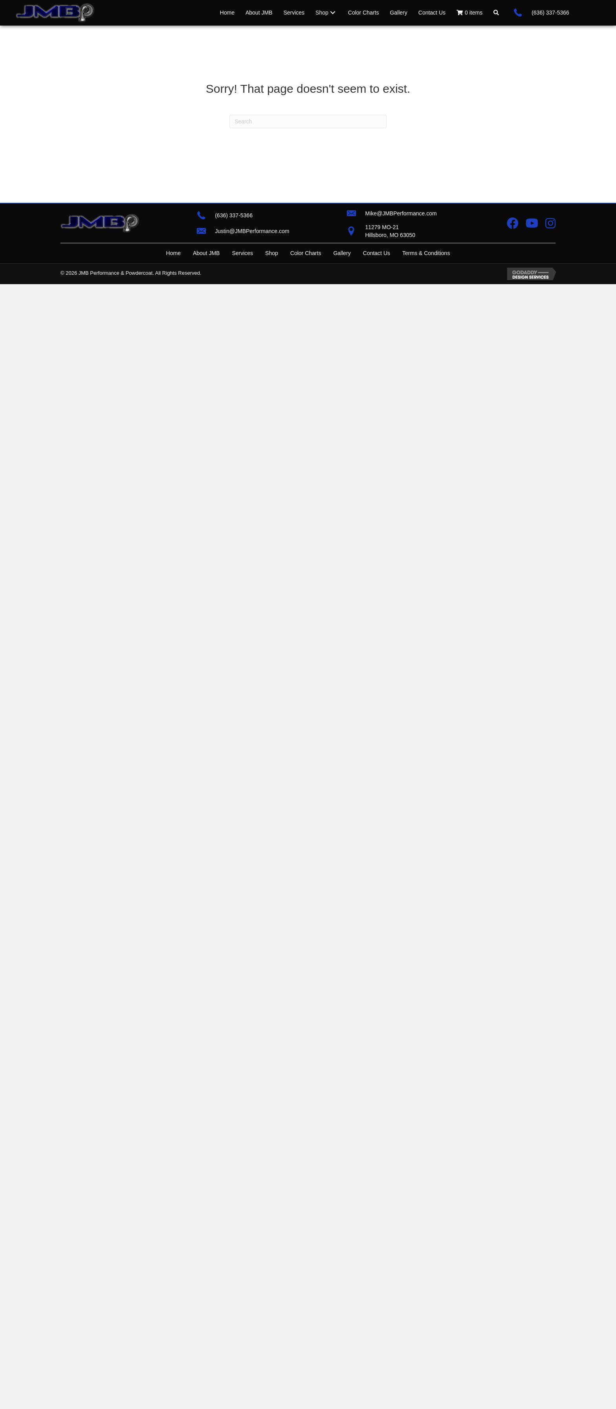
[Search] (308, 121)
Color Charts (305, 253)
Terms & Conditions (426, 253)
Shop (271, 253)
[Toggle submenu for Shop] (332, 13)
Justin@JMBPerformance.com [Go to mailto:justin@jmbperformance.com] (252, 231)
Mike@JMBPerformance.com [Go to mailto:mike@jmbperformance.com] (400, 213)
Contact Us (376, 253)
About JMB (206, 253)
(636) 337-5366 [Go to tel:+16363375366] (550, 12)
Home (173, 253)
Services (242, 253)
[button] (496, 12)
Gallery (341, 253)
